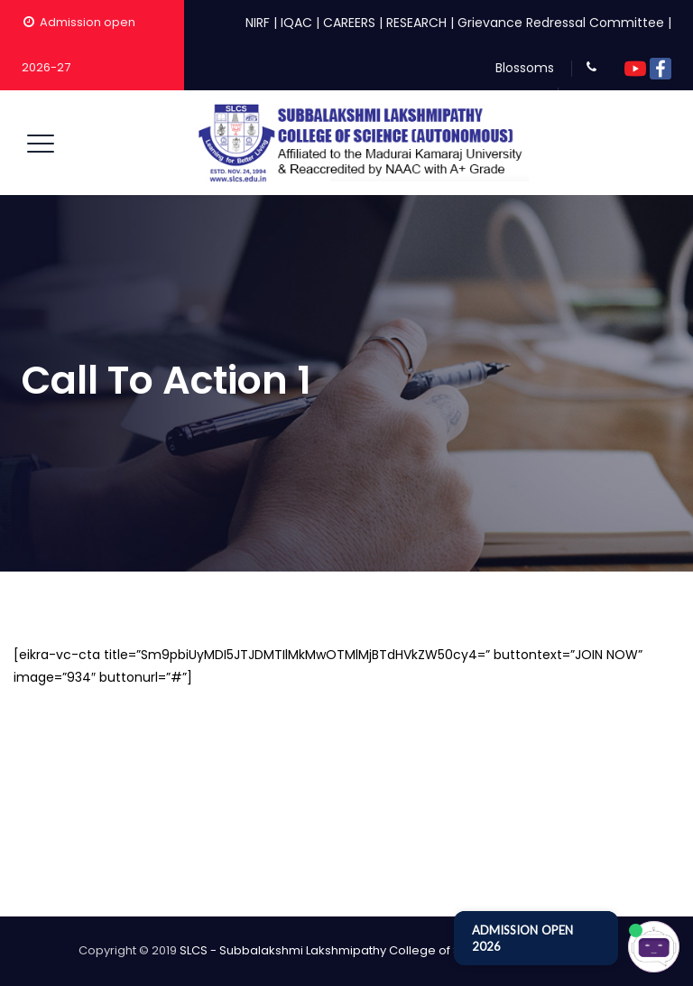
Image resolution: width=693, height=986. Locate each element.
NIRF (257, 23)
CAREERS (349, 23)
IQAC (296, 23)
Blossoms (524, 68)
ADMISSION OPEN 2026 (522, 938)
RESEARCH (416, 23)
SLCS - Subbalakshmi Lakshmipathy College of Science (340, 950)
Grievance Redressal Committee (560, 23)
